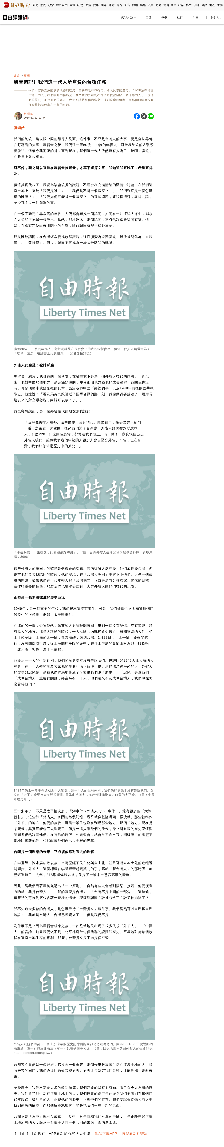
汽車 (151, 5)
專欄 (164, 17)
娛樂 (143, 5)
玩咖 (197, 5)
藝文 (189, 5)
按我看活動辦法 (135, 1134)
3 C (173, 5)
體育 (166, 5)
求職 (220, 5)
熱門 (43, 5)
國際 (104, 5)
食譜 (204, 5)
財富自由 (62, 5)
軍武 (72, 5)
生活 (88, 5)
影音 (127, 5)
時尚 (159, 5)
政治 (51, 5)
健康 (96, 5)
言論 (149, 17)
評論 (181, 5)
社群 (180, 17)
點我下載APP (106, 1134)
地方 (112, 5)
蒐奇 (119, 5)
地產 (212, 5)
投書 (196, 17)
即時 (36, 5)
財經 (135, 5)
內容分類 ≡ (128, 17)
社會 (80, 5)
